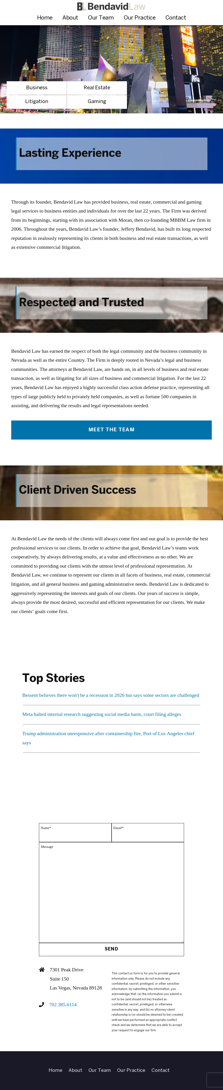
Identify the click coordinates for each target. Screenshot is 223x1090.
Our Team (101, 18)
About (70, 18)
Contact (175, 18)
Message (47, 847)
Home (44, 18)
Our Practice (139, 18)
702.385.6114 (63, 1004)
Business (36, 88)
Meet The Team (111, 430)
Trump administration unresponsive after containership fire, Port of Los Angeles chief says (108, 738)
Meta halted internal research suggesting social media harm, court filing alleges (101, 714)
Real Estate (97, 88)
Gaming (97, 101)
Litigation (36, 101)
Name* (46, 828)
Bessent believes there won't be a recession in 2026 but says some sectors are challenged (110, 695)
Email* (118, 828)
